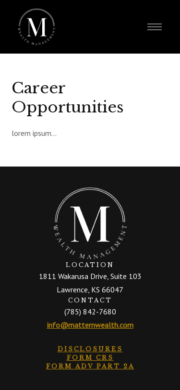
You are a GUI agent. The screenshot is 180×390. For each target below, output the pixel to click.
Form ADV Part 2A (90, 366)
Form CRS (90, 357)
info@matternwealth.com (90, 325)
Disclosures (90, 349)
